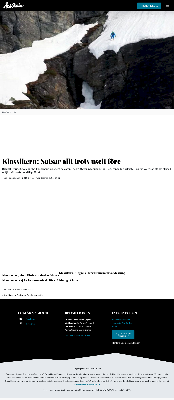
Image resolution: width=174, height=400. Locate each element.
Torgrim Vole (32, 295)
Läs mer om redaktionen (77, 335)
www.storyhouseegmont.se (87, 384)
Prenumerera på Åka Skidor (123, 334)
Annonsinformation (121, 319)
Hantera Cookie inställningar (126, 342)
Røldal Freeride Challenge (14, 295)
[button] (149, 6)
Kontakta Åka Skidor (122, 323)
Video (41, 295)
